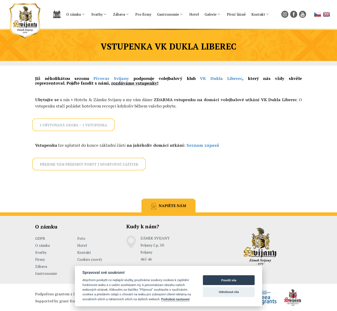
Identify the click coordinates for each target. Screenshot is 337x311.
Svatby (97, 14)
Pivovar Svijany (111, 78)
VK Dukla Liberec (221, 78)
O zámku (73, 14)
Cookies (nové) (89, 259)
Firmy (40, 259)
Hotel (194, 14)
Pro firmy (143, 14)
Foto (81, 238)
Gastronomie (168, 14)
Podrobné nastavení (175, 299)
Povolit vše (228, 280)
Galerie (210, 14)
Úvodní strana (57, 14)
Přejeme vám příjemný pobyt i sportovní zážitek (89, 164)
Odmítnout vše (229, 292)
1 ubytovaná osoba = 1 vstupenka (73, 125)
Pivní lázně (236, 14)
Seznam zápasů (203, 145)
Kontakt (258, 14)
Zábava (119, 14)
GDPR (40, 238)
